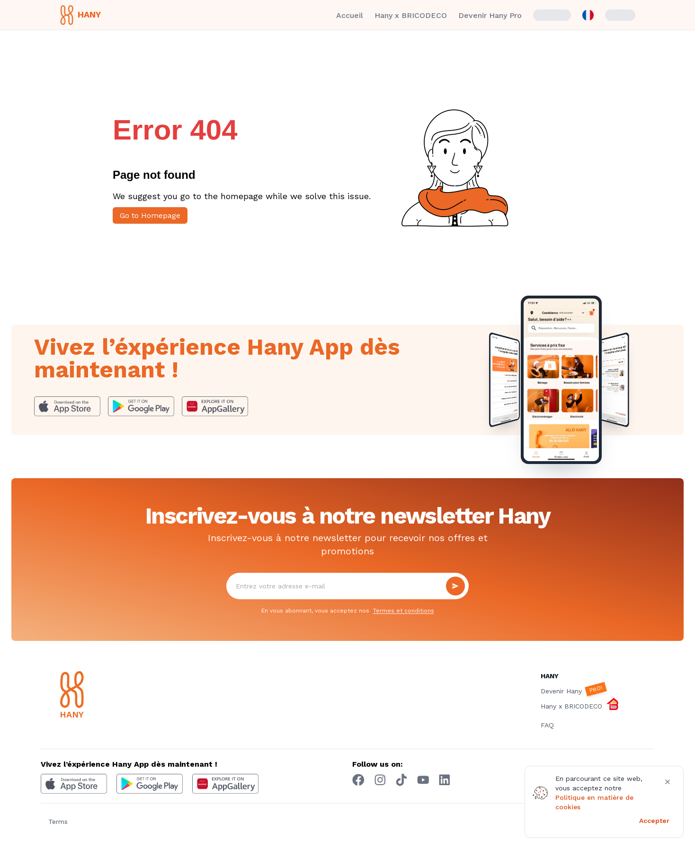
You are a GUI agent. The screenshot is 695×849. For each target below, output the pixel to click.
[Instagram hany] (380, 780)
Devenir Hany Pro (490, 15)
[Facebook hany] (358, 780)
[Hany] (107, 696)
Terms (58, 821)
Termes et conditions (403, 610)
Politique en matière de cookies (594, 802)
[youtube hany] (423, 780)
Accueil (349, 15)
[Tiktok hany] (401, 780)
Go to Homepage (150, 215)
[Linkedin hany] (444, 780)
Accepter (654, 820)
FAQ (547, 725)
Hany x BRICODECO (410, 15)
